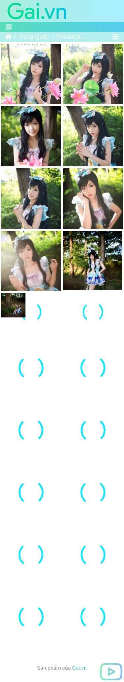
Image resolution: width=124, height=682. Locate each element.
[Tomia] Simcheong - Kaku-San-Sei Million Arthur (74, 37)
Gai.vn (79, 673)
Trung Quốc (34, 37)
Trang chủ (8, 37)
